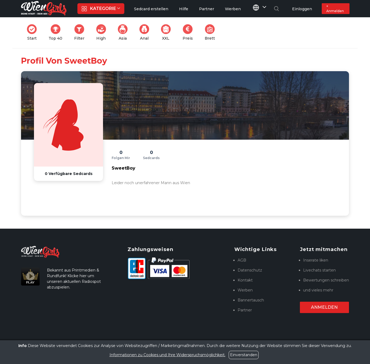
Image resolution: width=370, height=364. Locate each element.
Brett (211, 32)
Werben (245, 290)
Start (33, 32)
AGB (242, 260)
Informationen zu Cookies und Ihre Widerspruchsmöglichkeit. (167, 354)
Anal (145, 32)
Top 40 (57, 32)
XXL (167, 32)
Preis (189, 32)
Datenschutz (250, 270)
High (102, 32)
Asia (124, 32)
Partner (245, 310)
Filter (81, 32)
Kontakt (245, 280)
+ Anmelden (335, 8)
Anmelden (324, 307)
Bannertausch (251, 300)
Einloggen (302, 8)
